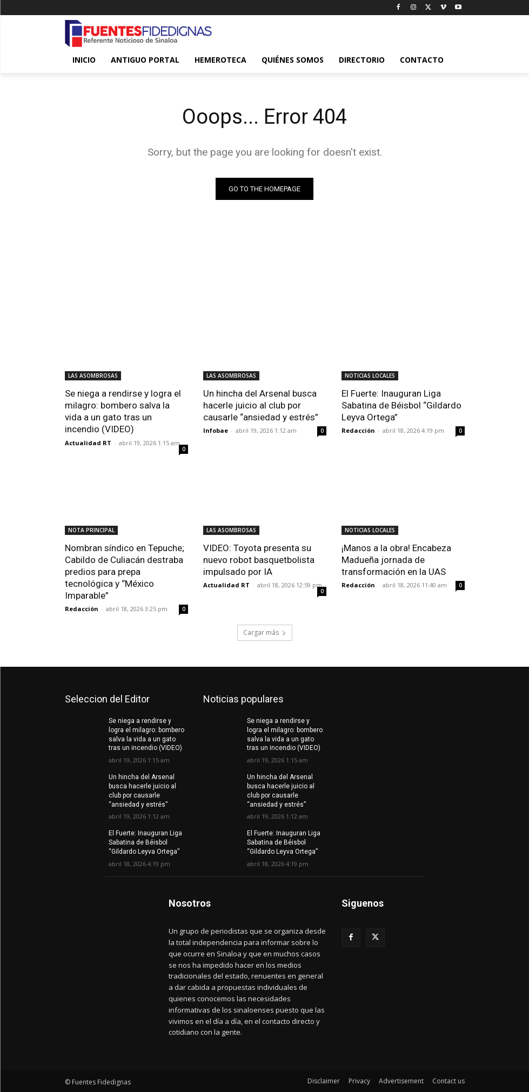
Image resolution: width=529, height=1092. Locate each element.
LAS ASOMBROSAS (93, 375)
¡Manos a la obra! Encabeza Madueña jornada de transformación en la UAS (396, 559)
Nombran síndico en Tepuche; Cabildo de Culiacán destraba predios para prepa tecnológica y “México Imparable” (124, 571)
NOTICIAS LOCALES (370, 375)
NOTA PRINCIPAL (91, 530)
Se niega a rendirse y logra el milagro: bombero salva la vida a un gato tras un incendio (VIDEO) (123, 411)
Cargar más (264, 632)
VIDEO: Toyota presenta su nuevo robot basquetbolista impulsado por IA (258, 559)
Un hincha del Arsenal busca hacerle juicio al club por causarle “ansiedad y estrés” (260, 405)
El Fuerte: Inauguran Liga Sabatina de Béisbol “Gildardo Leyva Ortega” (401, 405)
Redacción (358, 430)
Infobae (215, 430)
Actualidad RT (88, 443)
